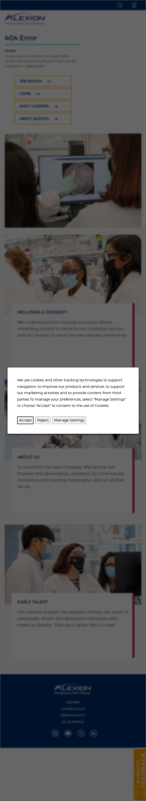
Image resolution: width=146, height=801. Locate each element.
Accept (25, 420)
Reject (43, 420)
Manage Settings (69, 420)
